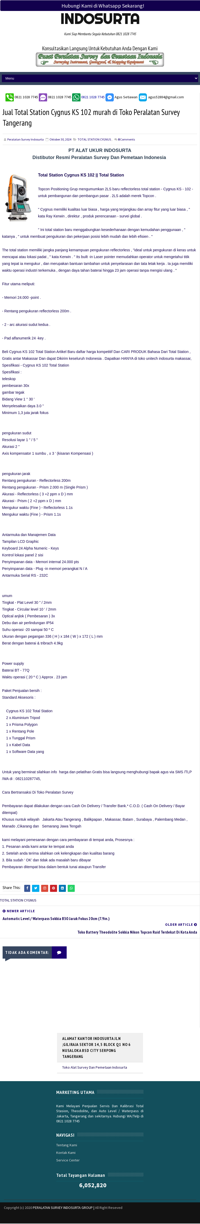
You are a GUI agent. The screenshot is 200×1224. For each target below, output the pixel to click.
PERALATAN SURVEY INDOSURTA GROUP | (64, 1208)
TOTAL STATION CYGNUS (94, 140)
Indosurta (100, 19)
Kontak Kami (66, 1152)
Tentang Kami (66, 1145)
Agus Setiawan (121, 96)
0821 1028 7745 (27, 96)
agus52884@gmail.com (161, 96)
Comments (126, 140)
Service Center (68, 1160)
